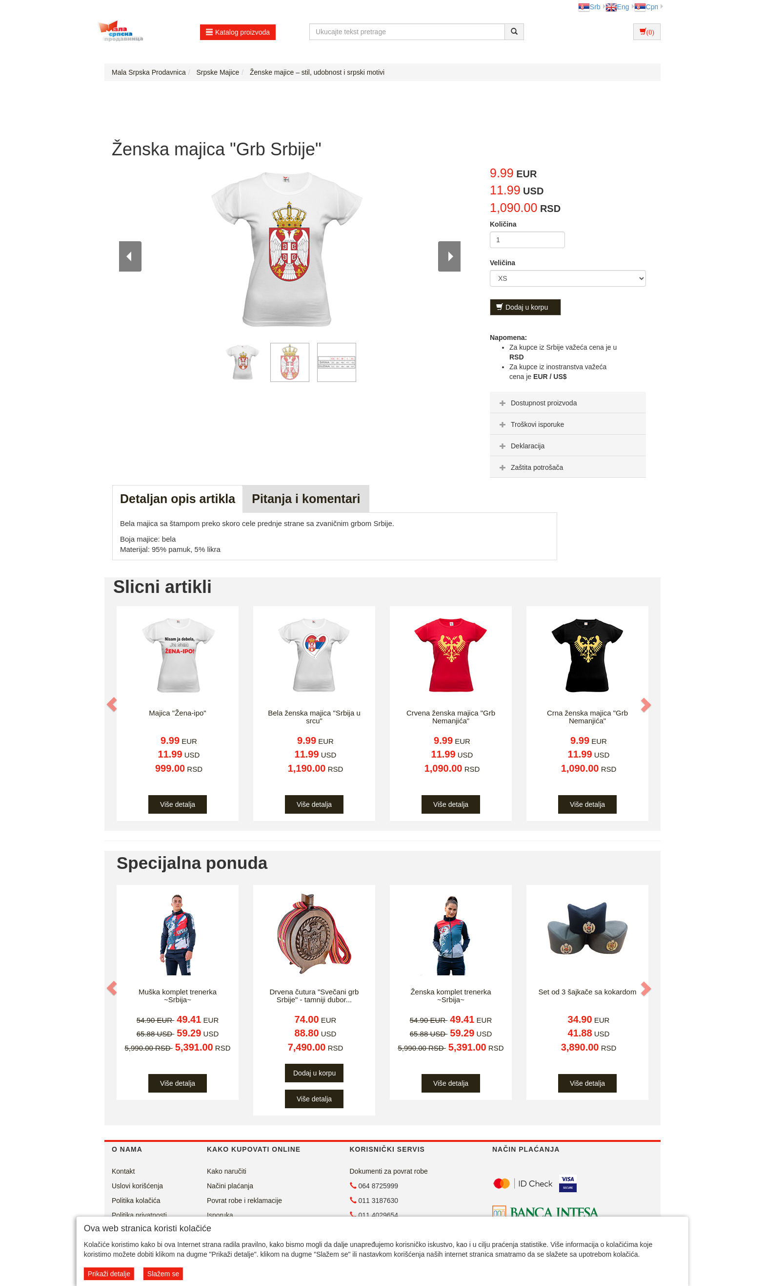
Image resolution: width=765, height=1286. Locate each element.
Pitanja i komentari (306, 499)
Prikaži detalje (109, 1274)
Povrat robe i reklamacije (244, 1200)
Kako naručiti (226, 1171)
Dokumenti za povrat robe (389, 1171)
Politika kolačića (136, 1200)
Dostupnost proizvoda (537, 403)
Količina (503, 224)
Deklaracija (520, 446)
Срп (646, 7)
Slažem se (163, 1274)
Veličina (502, 263)
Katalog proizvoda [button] (238, 32)
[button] (112, 704)
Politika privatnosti (139, 1215)
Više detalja (177, 804)
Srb (589, 7)
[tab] (568, 402)
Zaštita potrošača (530, 467)
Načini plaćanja (230, 1186)
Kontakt (123, 1171)
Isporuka (220, 1215)
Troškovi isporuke (530, 424)
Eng (617, 7)
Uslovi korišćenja (137, 1186)
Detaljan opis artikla (177, 499)
